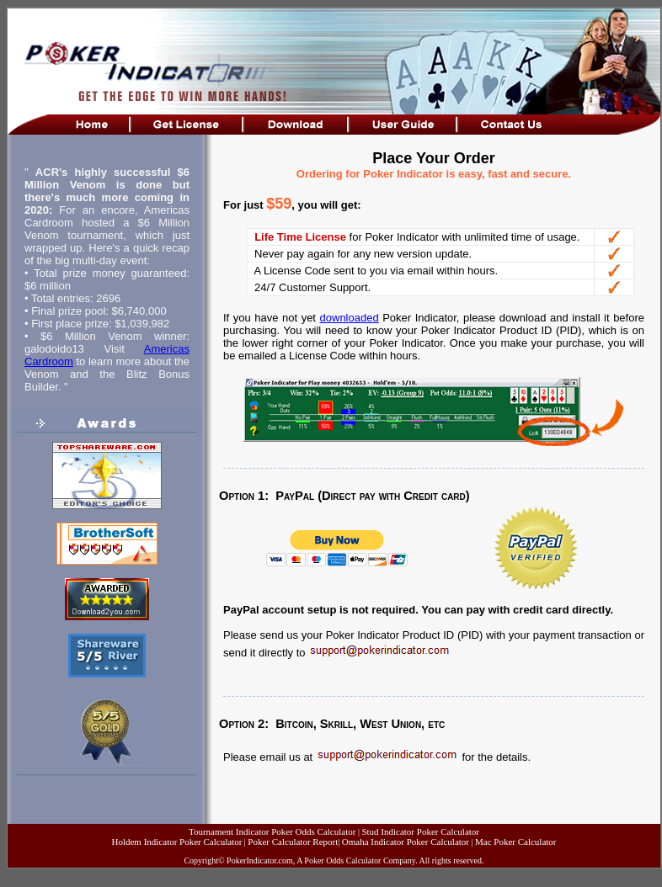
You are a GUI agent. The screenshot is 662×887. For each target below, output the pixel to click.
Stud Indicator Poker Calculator (420, 831)
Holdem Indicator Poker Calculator (176, 842)
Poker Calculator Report (293, 842)
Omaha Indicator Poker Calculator (405, 842)
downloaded (349, 317)
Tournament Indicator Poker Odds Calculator (272, 831)
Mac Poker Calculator (516, 842)
